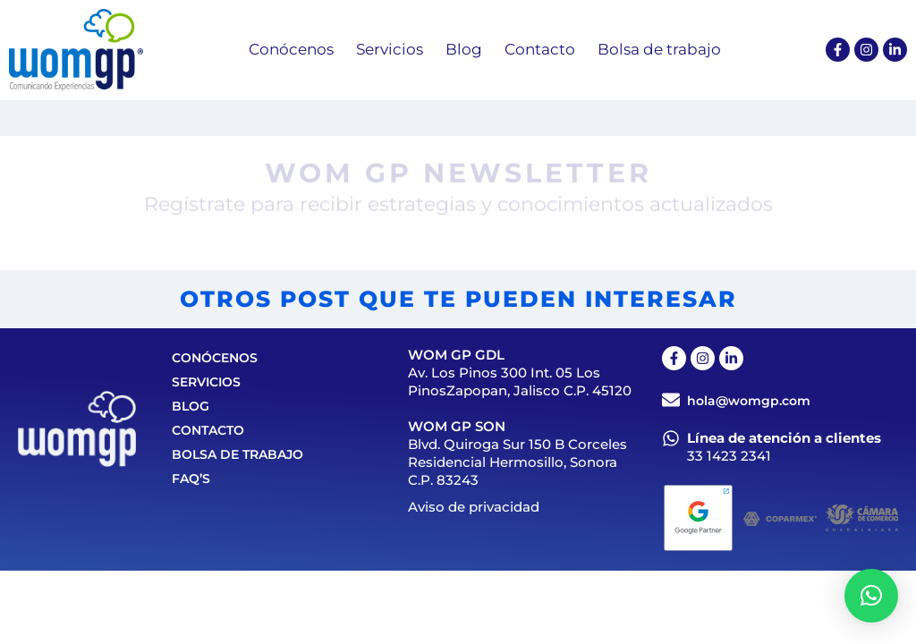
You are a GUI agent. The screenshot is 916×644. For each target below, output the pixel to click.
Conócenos (215, 358)
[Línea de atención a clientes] (671, 438)
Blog (190, 406)
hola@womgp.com (748, 401)
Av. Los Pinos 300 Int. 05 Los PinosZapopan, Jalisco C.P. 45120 (520, 381)
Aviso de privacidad (473, 506)
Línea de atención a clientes (784, 437)
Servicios (206, 382)
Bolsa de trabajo (237, 454)
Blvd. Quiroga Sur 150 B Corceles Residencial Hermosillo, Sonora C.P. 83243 (517, 462)
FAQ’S (191, 478)
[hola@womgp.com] (671, 400)
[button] (871, 596)
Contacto (208, 430)
